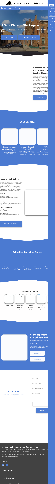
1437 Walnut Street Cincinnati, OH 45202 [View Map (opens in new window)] (11, 467)
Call (3, 8)
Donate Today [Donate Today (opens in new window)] (9, 37)
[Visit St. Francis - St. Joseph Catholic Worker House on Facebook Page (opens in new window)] (7, 459)
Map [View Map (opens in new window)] (10, 8)
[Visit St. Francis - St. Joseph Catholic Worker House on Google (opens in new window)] (3, 459)
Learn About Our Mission (29, 37)
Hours (18, 8)
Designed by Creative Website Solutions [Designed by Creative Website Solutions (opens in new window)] (41, 477)
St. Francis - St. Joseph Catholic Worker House (31, 3)
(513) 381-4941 (10, 469)
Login (27, 480)
